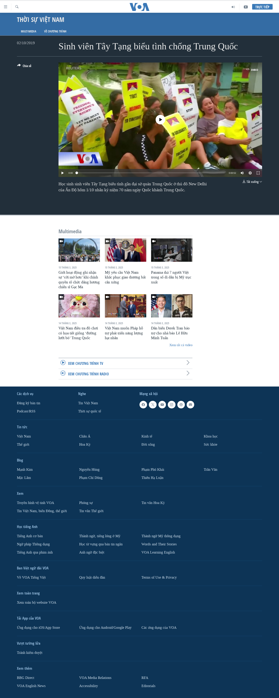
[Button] (24, 66)
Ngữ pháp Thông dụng (33, 544)
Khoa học (211, 436)
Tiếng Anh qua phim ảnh (35, 552)
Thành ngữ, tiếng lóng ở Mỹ (99, 536)
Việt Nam (24, 436)
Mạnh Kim (25, 469)
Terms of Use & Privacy (159, 577)
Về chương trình (55, 31)
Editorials (148, 685)
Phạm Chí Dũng (90, 477)
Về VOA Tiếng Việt (31, 577)
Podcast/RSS (26, 411)
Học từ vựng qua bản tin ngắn (101, 544)
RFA (144, 677)
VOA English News (31, 685)
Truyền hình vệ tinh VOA (35, 503)
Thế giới (23, 444)
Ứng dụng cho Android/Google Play (105, 627)
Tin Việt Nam (88, 403)
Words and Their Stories (159, 544)
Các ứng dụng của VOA (159, 627)
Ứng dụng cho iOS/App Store (38, 627)
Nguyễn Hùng (89, 469)
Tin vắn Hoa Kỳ (153, 503)
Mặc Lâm (24, 477)
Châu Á (84, 436)
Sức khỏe (210, 444)
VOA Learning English (158, 552)
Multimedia (28, 31)
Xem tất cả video (180, 345)
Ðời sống (148, 444)
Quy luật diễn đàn (92, 577)
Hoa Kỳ (85, 444)
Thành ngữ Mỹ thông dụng (160, 536)
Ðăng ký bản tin (28, 403)
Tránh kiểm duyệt (29, 652)
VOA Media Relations (95, 677)
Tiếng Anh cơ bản (30, 536)
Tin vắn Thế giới (91, 511)
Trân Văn (210, 469)
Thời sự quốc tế (89, 411)
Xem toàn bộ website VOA (36, 602)
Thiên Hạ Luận (152, 477)
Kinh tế (146, 436)
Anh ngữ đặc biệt (91, 552)
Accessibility (88, 685)
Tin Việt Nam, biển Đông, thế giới (42, 511)
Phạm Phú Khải (152, 469)
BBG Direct (25, 677)
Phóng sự (86, 503)
